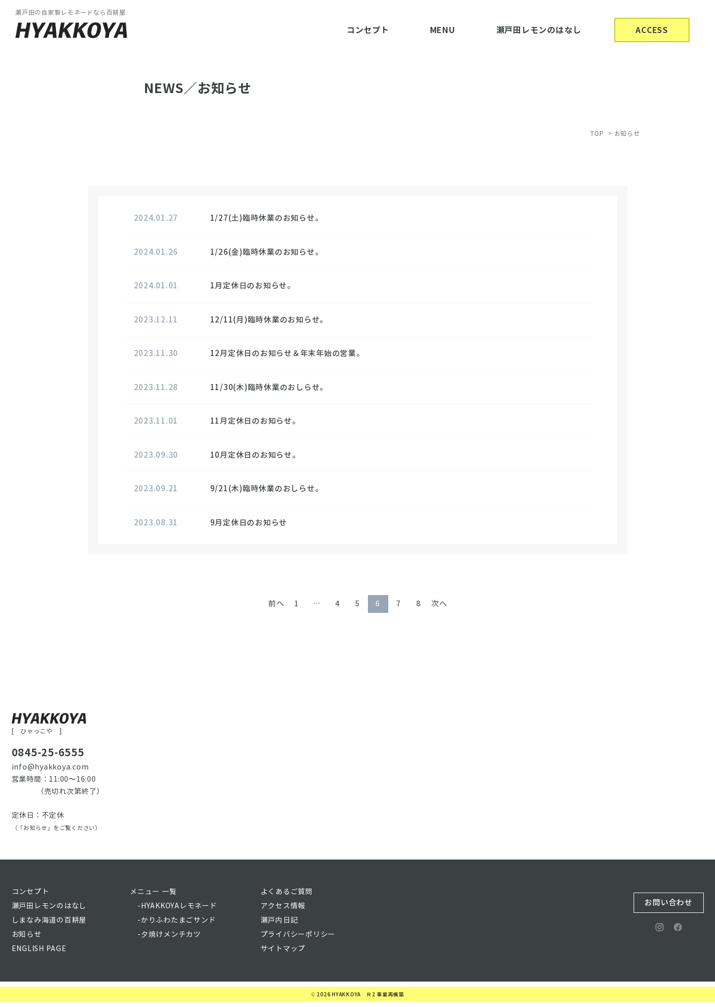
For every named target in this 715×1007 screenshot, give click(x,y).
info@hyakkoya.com (50, 767)
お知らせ (27, 934)
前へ (276, 603)
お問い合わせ (668, 902)
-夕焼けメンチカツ (169, 934)
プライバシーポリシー (298, 934)
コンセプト (368, 30)
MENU (442, 30)
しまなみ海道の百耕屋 (49, 920)
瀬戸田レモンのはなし (539, 30)
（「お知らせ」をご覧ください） (56, 828)
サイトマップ (283, 948)
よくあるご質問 (287, 891)
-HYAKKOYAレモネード (177, 906)
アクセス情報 (283, 906)
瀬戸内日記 (279, 920)
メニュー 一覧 (153, 891)
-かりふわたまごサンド (176, 920)
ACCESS (652, 30)
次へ (439, 603)
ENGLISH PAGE (39, 948)
